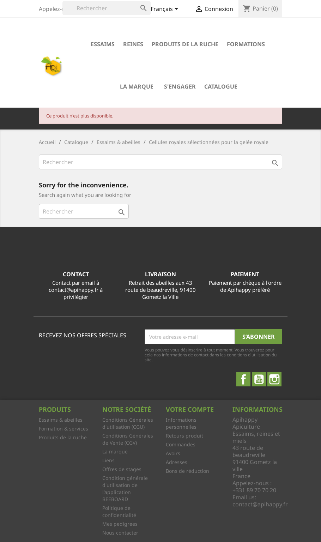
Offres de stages (121, 469)
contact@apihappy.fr (260, 504)
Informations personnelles (181, 423)
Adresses (176, 462)
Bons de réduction (187, 471)
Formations (246, 44)
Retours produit (184, 435)
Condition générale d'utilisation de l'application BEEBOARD (125, 488)
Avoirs (173, 453)
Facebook (243, 379)
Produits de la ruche (185, 44)
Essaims (103, 44)
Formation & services (63, 428)
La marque (136, 86)
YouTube (259, 379)
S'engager (180, 86)
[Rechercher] (106, 8)
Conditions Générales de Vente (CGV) (127, 439)
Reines (133, 44)
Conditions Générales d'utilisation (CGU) (127, 423)
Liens (108, 460)
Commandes (180, 444)
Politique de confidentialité (119, 511)
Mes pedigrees (120, 523)
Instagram (274, 379)
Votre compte (190, 409)
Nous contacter (120, 532)
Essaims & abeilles (61, 419)
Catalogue (220, 86)
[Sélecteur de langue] (166, 9)
